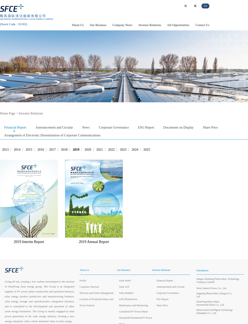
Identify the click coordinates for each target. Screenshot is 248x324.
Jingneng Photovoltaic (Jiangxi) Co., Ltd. (214, 295)
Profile (83, 280)
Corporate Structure (89, 286)
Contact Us (202, 25)
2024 (135, 149)
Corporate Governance (114, 127)
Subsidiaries (202, 270)
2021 (99, 149)
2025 (146, 149)
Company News (122, 25)
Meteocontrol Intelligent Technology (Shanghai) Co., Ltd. (214, 311)
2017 (52, 149)
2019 (76, 149)
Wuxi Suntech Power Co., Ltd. (211, 288)
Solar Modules (126, 293)
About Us (78, 25)
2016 (40, 149)
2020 (88, 149)
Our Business (98, 25)
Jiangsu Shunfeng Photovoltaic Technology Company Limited (217, 281)
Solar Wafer (125, 280)
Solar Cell (124, 286)
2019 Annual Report (94, 242)
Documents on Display (178, 127)
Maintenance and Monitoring (133, 305)
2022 (111, 149)
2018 (64, 149)
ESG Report (146, 127)
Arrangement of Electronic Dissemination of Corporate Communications (52, 135)
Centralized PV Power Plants (133, 311)
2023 (123, 149)
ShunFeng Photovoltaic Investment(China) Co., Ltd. (210, 303)
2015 (29, 149)
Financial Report (15, 127)
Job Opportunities (178, 25)
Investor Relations (149, 25)
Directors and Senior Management (97, 293)
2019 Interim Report (29, 242)
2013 (5, 149)
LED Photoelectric (128, 299)
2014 (17, 149)
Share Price (210, 127)
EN (205, 6)
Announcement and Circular (54, 127)
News (85, 127)
